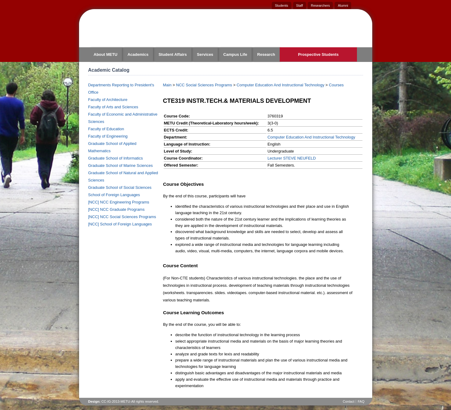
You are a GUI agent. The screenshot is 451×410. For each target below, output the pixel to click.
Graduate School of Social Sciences (119, 187)
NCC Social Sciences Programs (204, 85)
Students (281, 5)
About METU (106, 54)
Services (205, 54)
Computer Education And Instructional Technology (280, 85)
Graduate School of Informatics (115, 158)
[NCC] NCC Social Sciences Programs (122, 216)
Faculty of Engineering (108, 136)
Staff (299, 5)
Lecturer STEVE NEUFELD (291, 158)
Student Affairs (172, 54)
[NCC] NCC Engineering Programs (118, 202)
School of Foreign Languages (114, 194)
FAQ (361, 401)
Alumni (343, 5)
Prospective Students (318, 54)
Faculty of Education (106, 129)
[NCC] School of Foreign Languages (120, 224)
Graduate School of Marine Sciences (120, 165)
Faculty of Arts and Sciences (113, 107)
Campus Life (235, 54)
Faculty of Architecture (108, 99)
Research (266, 54)
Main (167, 85)
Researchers (320, 5)
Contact (349, 401)
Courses (336, 85)
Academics (137, 54)
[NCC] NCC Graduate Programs (116, 209)
